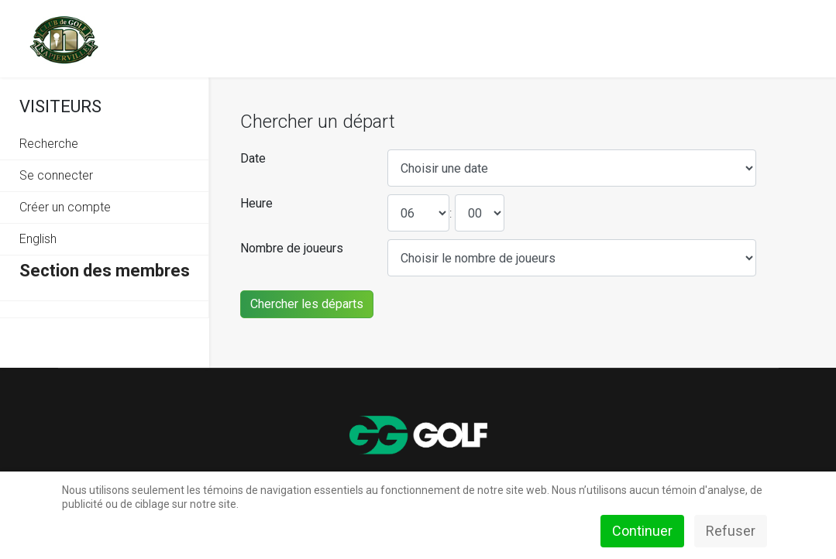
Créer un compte (65, 207)
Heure (256, 203)
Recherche (48, 143)
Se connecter (56, 175)
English (38, 238)
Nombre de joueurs (291, 248)
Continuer (642, 531)
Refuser (730, 531)
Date (253, 158)
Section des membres (104, 270)
